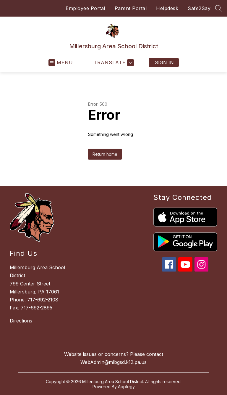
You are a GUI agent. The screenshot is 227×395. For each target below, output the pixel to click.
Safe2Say (199, 8)
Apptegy (126, 386)
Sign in (164, 62)
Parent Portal (131, 8)
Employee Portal (85, 8)
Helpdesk (167, 8)
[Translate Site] (113, 62)
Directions (21, 321)
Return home (105, 154)
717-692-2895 (36, 308)
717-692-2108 (42, 300)
